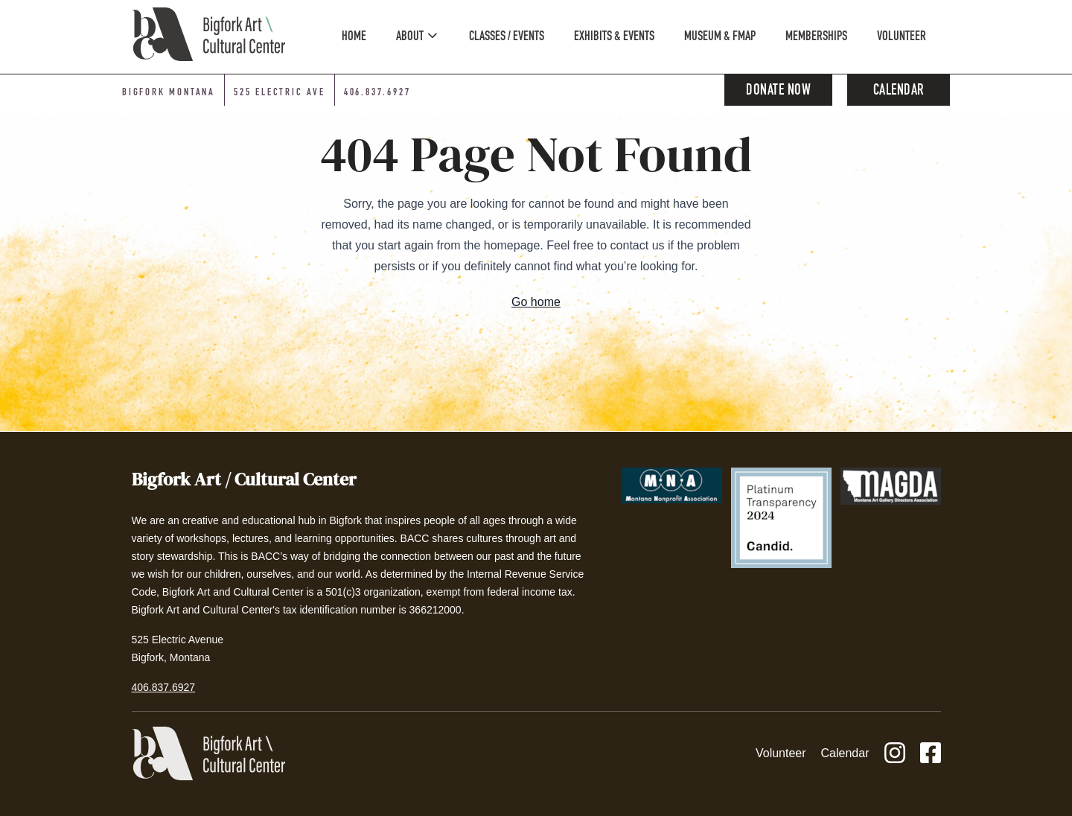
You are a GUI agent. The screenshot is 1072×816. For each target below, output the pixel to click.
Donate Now (778, 91)
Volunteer (781, 753)
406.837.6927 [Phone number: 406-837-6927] (377, 93)
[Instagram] (894, 754)
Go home (536, 302)
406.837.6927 (164, 687)
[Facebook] (930, 754)
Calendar (899, 91)
